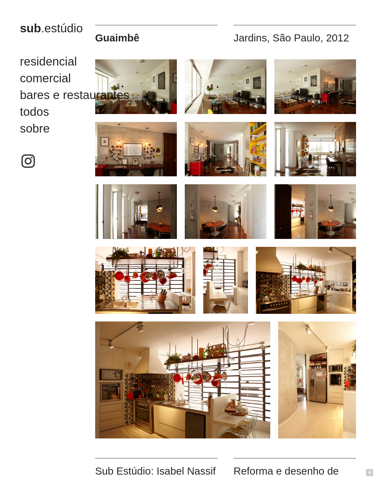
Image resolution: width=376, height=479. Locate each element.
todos (34, 111)
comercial (45, 78)
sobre (35, 128)
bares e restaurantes (74, 95)
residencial (48, 61)
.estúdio (51, 28)
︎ (28, 161)
